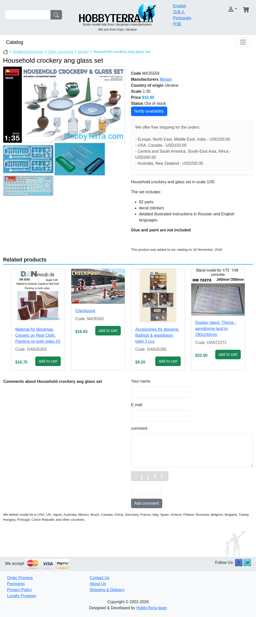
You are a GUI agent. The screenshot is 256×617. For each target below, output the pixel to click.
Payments (16, 584)
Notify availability (149, 111)
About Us (98, 584)
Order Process (20, 578)
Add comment (146, 503)
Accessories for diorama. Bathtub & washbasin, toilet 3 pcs (157, 335)
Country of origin (147, 85)
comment (139, 428)
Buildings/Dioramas (28, 52)
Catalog (14, 42)
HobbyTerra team (151, 608)
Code (136, 73)
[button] (226, 9)
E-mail (136, 405)
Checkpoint (85, 311)
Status (137, 103)
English (179, 6)
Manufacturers (144, 79)
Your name (140, 381)
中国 (177, 24)
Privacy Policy (19, 590)
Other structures (60, 52)
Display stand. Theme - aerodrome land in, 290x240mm (215, 328)
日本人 (179, 12)
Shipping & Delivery (107, 590)
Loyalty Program (21, 596)
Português (182, 18)
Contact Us (100, 578)
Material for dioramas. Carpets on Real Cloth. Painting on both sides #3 (37, 335)
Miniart (83, 52)
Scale (136, 91)
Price (136, 97)
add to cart (48, 361)
